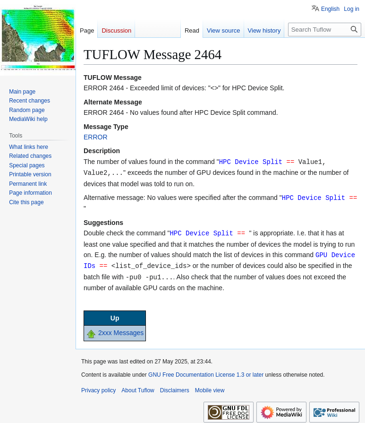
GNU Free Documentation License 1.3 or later (205, 371)
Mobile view (210, 387)
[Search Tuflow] (324, 29)
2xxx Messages (121, 329)
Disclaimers (174, 387)
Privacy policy (98, 387)
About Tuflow (137, 387)
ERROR (96, 137)
